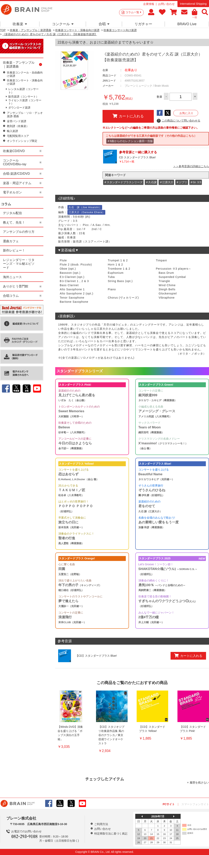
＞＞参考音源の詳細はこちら (191, 166)
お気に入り (186, 113)
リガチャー (143, 24)
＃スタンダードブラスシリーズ (123, 182)
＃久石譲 (151, 182)
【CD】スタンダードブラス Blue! (96, 655)
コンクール (63, 24)
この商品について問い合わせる (178, 121)
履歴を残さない (199, 782)
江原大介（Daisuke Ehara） (87, 212)
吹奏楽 (20, 24)
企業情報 (148, 4)
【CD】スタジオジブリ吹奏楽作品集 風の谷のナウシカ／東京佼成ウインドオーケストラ (111, 735)
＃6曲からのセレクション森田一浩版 (130, 141)
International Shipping (193, 3)
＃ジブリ (181, 182)
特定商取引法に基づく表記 (110, 833)
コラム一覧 (133, 12)
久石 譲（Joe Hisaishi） (85, 207)
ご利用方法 (101, 824)
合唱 (104, 24)
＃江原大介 (166, 182)
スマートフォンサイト (195, 804)
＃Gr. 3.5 (195, 182)
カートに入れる (128, 116)
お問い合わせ (166, 4)
